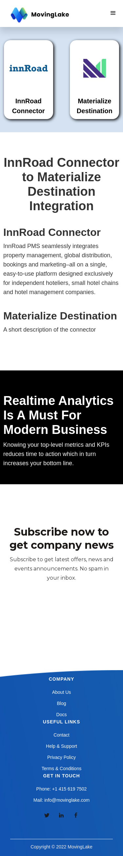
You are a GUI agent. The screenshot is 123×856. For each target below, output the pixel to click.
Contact (61, 735)
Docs (61, 714)
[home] (39, 15)
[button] (113, 13)
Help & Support (61, 746)
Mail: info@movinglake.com (61, 800)
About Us (61, 692)
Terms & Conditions (61, 768)
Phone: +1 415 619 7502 (61, 789)
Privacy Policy (61, 757)
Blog (61, 703)
